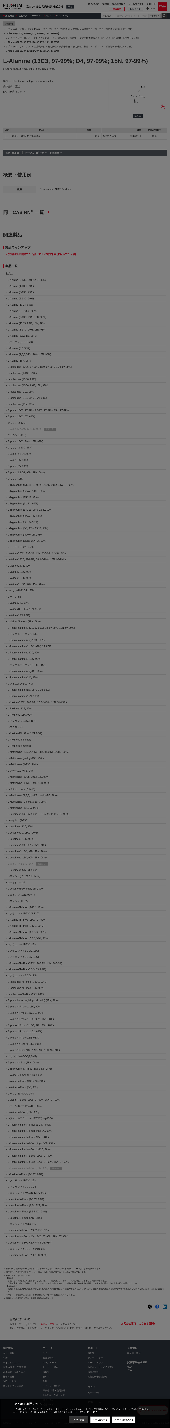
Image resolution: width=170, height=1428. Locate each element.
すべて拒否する (100, 1420)
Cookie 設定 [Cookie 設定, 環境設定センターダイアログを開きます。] (78, 1420)
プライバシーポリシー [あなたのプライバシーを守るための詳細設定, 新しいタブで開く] (90, 1412)
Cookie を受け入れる (124, 1420)
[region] (85, 1413)
